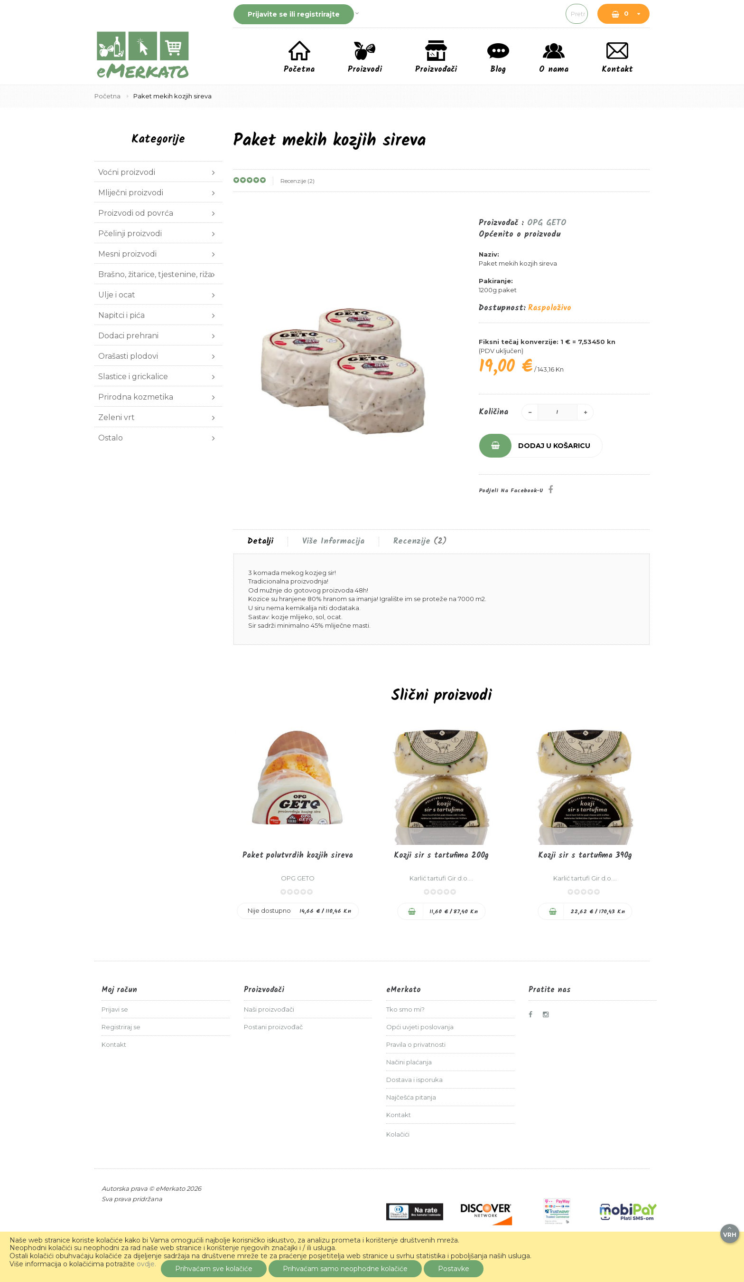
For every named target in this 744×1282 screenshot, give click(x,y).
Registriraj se (121, 1027)
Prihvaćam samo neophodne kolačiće (345, 1268)
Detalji (260, 541)
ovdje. (146, 1264)
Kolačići (397, 1134)
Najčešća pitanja (411, 1097)
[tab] (260, 541)
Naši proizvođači (269, 1009)
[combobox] (512, 14)
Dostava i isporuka (414, 1079)
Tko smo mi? (405, 1009)
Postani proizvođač (273, 1027)
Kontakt (114, 1044)
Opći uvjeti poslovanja (420, 1027)
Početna (108, 96)
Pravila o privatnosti (416, 1044)
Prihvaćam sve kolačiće (213, 1268)
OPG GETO (547, 223)
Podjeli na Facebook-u (511, 490)
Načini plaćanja (409, 1062)
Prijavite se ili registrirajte (294, 14)
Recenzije (420, 541)
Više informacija (333, 541)
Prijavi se (115, 1009)
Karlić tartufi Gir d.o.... (441, 878)
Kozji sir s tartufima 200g (441, 855)
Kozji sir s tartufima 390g (585, 855)
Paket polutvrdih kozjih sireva (297, 855)
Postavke (453, 1268)
